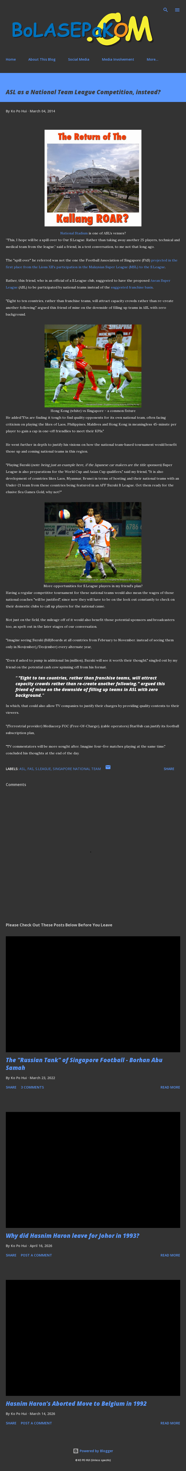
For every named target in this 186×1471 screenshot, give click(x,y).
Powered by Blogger (93, 1451)
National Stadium (74, 233)
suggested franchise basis (132, 287)
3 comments (32, 1087)
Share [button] (169, 768)
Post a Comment (36, 1255)
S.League (43, 768)
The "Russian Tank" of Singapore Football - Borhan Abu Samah (84, 1064)
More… (152, 59)
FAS (30, 768)
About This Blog (41, 59)
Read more (170, 1087)
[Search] (166, 9)
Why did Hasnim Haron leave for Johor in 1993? (72, 1236)
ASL (22, 768)
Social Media (78, 59)
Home (11, 59)
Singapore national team (77, 768)
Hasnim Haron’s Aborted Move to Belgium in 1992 (76, 1403)
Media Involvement (118, 59)
